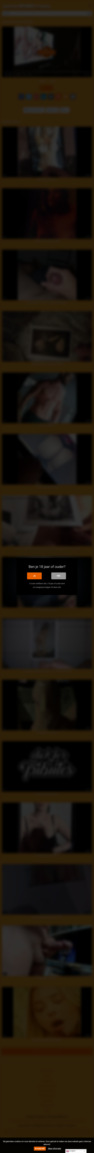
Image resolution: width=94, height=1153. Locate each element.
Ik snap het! (40, 1148)
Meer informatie (54, 1148)
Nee (58, 576)
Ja (34, 576)
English (71, 1151)
